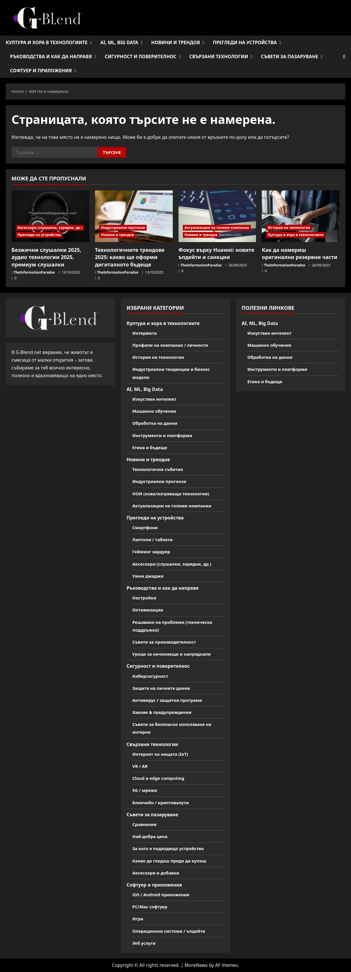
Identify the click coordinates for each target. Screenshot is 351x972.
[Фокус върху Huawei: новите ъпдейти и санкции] (217, 216)
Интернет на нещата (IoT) (162, 754)
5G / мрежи (145, 790)
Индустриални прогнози (123, 227)
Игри (138, 918)
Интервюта (145, 333)
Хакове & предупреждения (164, 712)
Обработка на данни (156, 423)
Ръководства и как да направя (51, 56)
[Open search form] (344, 56)
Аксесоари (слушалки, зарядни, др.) (50, 227)
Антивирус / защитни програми (170, 700)
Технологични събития (159, 469)
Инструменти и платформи (164, 435)
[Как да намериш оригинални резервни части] (301, 216)
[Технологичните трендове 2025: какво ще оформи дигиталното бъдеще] (134, 216)
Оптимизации (149, 610)
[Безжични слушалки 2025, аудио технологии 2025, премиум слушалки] (50, 216)
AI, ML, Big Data (119, 42)
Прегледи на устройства (245, 42)
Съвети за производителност (166, 642)
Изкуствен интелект (156, 399)
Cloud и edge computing (160, 778)
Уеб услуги (144, 943)
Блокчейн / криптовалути (162, 802)
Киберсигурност (151, 676)
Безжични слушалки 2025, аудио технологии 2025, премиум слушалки (46, 257)
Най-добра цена (151, 836)
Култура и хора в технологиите (47, 42)
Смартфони (146, 527)
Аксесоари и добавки (157, 873)
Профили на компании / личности (173, 345)
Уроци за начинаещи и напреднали (174, 654)
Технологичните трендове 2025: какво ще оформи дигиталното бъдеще (130, 257)
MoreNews (196, 965)
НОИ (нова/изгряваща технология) (173, 493)
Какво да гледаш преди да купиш (172, 861)
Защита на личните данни (163, 688)
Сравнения (145, 824)
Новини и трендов (175, 42)
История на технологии (289, 227)
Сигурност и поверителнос (140, 56)
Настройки (145, 598)
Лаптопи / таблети (154, 539)
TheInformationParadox (34, 272)
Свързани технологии (218, 56)
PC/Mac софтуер (151, 906)
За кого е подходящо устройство (170, 848)
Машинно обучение (155, 411)
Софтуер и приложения (41, 70)
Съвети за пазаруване (289, 56)
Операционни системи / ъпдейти (171, 931)
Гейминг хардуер (152, 551)
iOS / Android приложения (162, 894)
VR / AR (140, 766)
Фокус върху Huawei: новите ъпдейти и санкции (216, 253)
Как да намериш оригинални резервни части (299, 253)
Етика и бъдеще (151, 447)
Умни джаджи (149, 576)
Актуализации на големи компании (217, 227)
